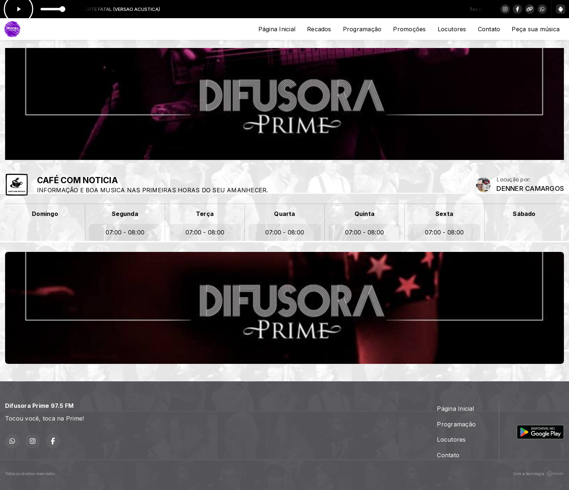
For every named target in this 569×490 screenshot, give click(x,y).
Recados (319, 29)
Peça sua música (536, 29)
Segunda (125, 213)
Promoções (409, 29)
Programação (362, 29)
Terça (205, 213)
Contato (489, 29)
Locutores (452, 29)
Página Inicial (276, 29)
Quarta (284, 213)
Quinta (364, 213)
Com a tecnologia (538, 473)
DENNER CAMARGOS (530, 188)
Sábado (524, 213)
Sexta (444, 213)
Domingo (45, 213)
